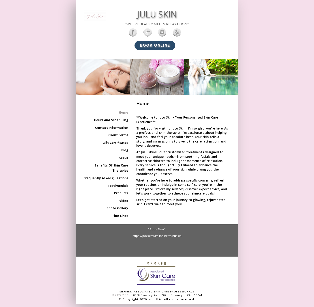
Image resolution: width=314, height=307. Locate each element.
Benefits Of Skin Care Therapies (111, 168)
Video (123, 201)
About (123, 158)
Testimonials (118, 186)
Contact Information (111, 128)
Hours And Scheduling (111, 120)
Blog (124, 150)
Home (123, 112)
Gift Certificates (115, 143)
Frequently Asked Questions (106, 178)
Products (121, 193)
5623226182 (119, 295)
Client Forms (118, 135)
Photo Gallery (117, 208)
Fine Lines (120, 216)
